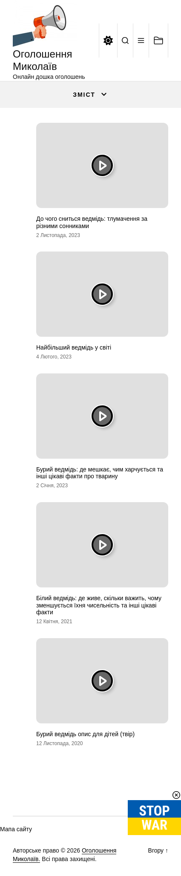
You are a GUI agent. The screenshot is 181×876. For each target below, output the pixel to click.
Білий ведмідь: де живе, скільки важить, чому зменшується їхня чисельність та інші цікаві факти (98, 605)
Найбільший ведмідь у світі (73, 347)
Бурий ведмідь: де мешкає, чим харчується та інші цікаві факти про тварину (99, 473)
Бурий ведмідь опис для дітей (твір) (85, 734)
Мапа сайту (16, 829)
